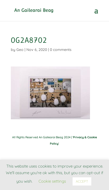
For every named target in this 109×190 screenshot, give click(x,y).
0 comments (61, 49)
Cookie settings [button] (52, 181)
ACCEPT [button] (82, 181)
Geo (19, 49)
